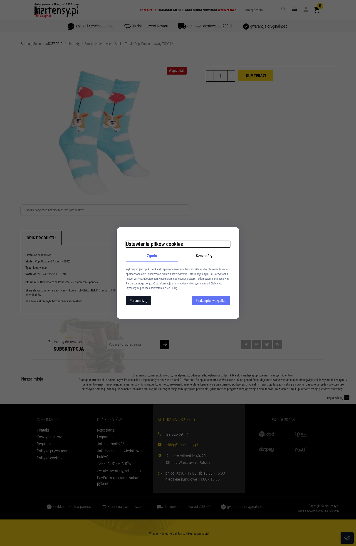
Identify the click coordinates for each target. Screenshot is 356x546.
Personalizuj (138, 300)
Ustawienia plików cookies (154, 244)
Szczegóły (204, 255)
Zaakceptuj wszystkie (211, 300)
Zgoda (152, 255)
